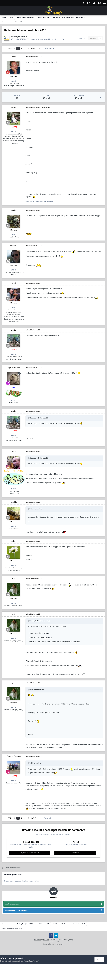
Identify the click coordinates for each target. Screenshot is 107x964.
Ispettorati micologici (12, 904)
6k (13, 307)
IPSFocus (46, 940)
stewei (13, 107)
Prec (10, 48)
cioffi (14, 57)
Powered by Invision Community (53, 944)
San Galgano (47, 638)
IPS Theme (37, 940)
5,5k (13, 354)
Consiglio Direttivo (20, 37)
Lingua (53, 940)
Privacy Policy (68, 940)
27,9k (13, 489)
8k (13, 234)
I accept (100, 960)
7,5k (13, 81)
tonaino (13, 210)
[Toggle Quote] (29, 418)
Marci (14, 283)
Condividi (81, 38)
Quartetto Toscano (14, 756)
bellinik (13, 541)
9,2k (13, 603)
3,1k (13, 526)
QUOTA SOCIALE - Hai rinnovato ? (16, 910)
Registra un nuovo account (30, 853)
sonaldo (14, 502)
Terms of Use (28, 961)
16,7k (13, 400)
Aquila (13, 330)
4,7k (13, 565)
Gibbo (14, 451)
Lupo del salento (14, 368)
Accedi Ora (75, 853)
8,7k (13, 780)
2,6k (13, 270)
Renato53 (13, 246)
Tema (60, 940)
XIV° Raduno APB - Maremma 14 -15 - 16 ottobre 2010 (46, 39)
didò (13, 579)
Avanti (33, 48)
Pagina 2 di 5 (49, 48)
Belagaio (47, 633)
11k (13, 131)
